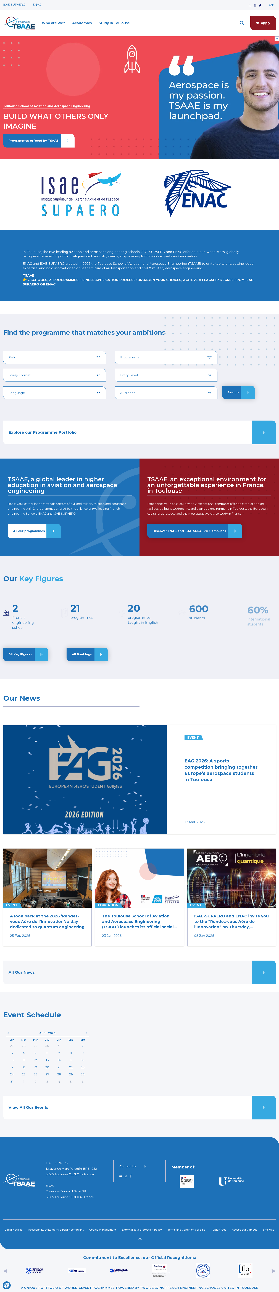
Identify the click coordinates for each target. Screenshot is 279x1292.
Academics (82, 23)
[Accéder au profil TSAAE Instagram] (255, 4)
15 (71, 1060)
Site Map (268, 1229)
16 (82, 1060)
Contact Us (127, 1166)
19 (35, 1067)
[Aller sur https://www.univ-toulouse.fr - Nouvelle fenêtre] (230, 1181)
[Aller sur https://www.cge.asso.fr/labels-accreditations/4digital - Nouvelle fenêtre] (119, 1270)
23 (83, 1067)
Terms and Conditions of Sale (186, 1229)
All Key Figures (20, 655)
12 (35, 1060)
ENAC (37, 4)
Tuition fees (218, 1229)
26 (35, 1074)
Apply (263, 23)
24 (12, 1074)
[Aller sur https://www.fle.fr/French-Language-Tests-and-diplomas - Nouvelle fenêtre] (245, 1270)
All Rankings (82, 655)
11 (24, 1060)
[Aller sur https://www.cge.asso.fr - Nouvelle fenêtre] (34, 1270)
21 (59, 1067)
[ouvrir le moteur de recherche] (242, 23)
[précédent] (5, 1270)
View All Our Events (28, 1107)
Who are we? (53, 23)
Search (233, 392)
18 (23, 1067)
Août (43, 1033)
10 (12, 1060)
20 (47, 1067)
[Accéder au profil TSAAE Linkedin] (250, 4)
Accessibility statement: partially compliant (56, 1229)
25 (23, 1074)
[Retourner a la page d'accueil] (19, 23)
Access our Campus (244, 1229)
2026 (52, 1033)
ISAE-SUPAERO (14, 4)
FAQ (139, 1239)
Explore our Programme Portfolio (43, 432)
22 (71, 1067)
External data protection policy (142, 1229)
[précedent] (8, 1033)
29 (35, 1046)
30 (47, 1046)
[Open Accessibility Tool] (7, 1285)
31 (59, 1046)
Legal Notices (13, 1229)
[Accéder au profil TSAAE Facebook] (260, 4)
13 (47, 1060)
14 (59, 1060)
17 (11, 1067)
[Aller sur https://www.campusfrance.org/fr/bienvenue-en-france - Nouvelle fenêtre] (203, 1270)
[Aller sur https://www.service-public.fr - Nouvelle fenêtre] (186, 1181)
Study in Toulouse (114, 23)
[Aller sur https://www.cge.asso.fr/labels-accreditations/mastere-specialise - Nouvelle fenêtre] (76, 1270)
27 (12, 1046)
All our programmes (29, 531)
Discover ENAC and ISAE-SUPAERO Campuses (189, 531)
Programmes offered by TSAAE (34, 140)
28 (24, 1046)
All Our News (22, 972)
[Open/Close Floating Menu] (277, 38)
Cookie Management (102, 1229)
